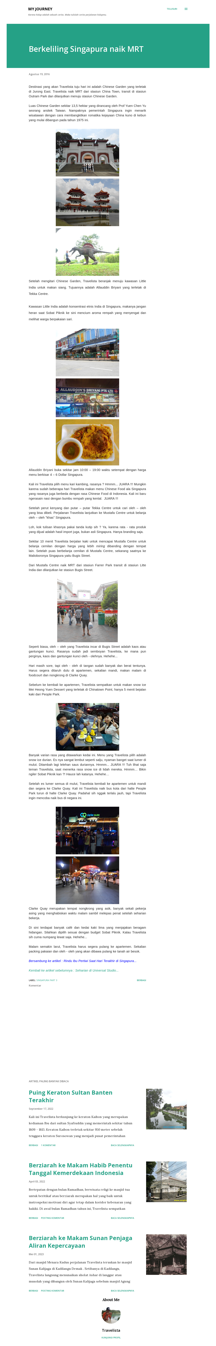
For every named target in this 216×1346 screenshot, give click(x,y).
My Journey (40, 8)
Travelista (111, 1330)
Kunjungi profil (111, 1337)
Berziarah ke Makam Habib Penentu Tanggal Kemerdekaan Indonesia (80, 1169)
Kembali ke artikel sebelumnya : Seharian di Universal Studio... (74, 970)
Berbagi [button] (141, 980)
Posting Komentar (52, 1217)
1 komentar (48, 1145)
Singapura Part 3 (46, 980)
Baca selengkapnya (122, 1145)
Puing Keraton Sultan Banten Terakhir (71, 1096)
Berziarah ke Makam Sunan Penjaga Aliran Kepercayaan (80, 1241)
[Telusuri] (172, 9)
